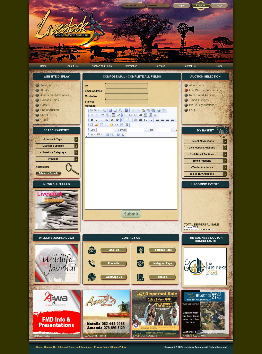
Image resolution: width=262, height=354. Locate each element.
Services (160, 66)
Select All (43, 85)
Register (201, 5)
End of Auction (47, 110)
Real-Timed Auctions (200, 95)
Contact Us (189, 66)
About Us (73, 66)
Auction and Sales (102, 66)
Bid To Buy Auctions (199, 105)
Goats (41, 120)
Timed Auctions (196, 100)
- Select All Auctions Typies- (202, 142)
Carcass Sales (47, 100)
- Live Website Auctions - (201, 147)
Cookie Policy (118, 347)
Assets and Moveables (52, 95)
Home (43, 66)
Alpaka (42, 90)
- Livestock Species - (53, 145)
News (219, 66)
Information (131, 66)
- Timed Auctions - (201, 160)
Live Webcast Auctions (201, 90)
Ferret (41, 115)
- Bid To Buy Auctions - (202, 173)
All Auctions (194, 85)
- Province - (53, 159)
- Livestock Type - (53, 139)
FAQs (219, 5)
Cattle (41, 105)
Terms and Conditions (80, 347)
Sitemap (62, 347)
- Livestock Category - (53, 152)
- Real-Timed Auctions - (202, 154)
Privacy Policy (102, 347)
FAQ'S (190, 110)
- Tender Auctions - (202, 167)
